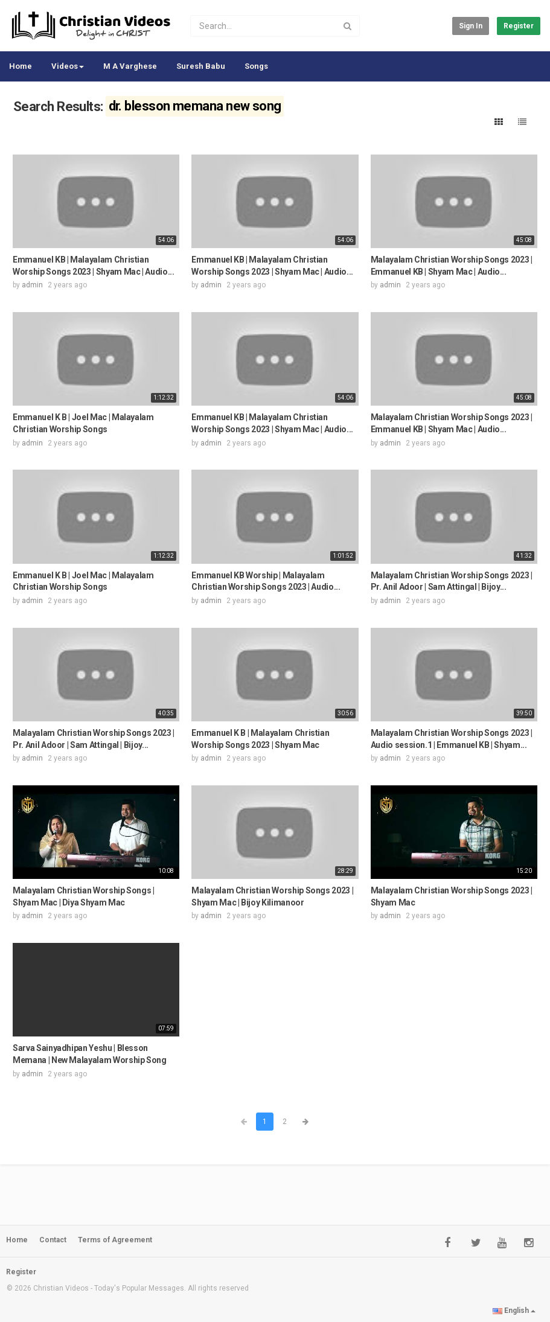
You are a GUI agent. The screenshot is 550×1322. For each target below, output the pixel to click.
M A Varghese (130, 66)
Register (519, 26)
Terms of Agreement (115, 1240)
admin (32, 285)
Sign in (470, 26)
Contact (52, 1240)
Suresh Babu (200, 66)
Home (20, 66)
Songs (256, 66)
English (514, 1310)
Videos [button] (67, 66)
